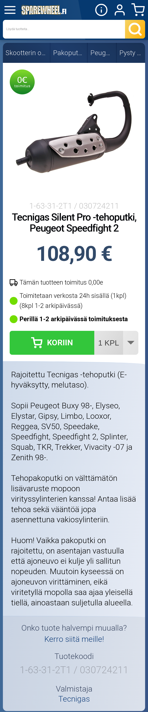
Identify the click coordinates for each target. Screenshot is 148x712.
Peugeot (102, 53)
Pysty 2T (131, 53)
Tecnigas (74, 699)
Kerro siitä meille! (74, 639)
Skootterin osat (27, 53)
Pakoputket (69, 53)
